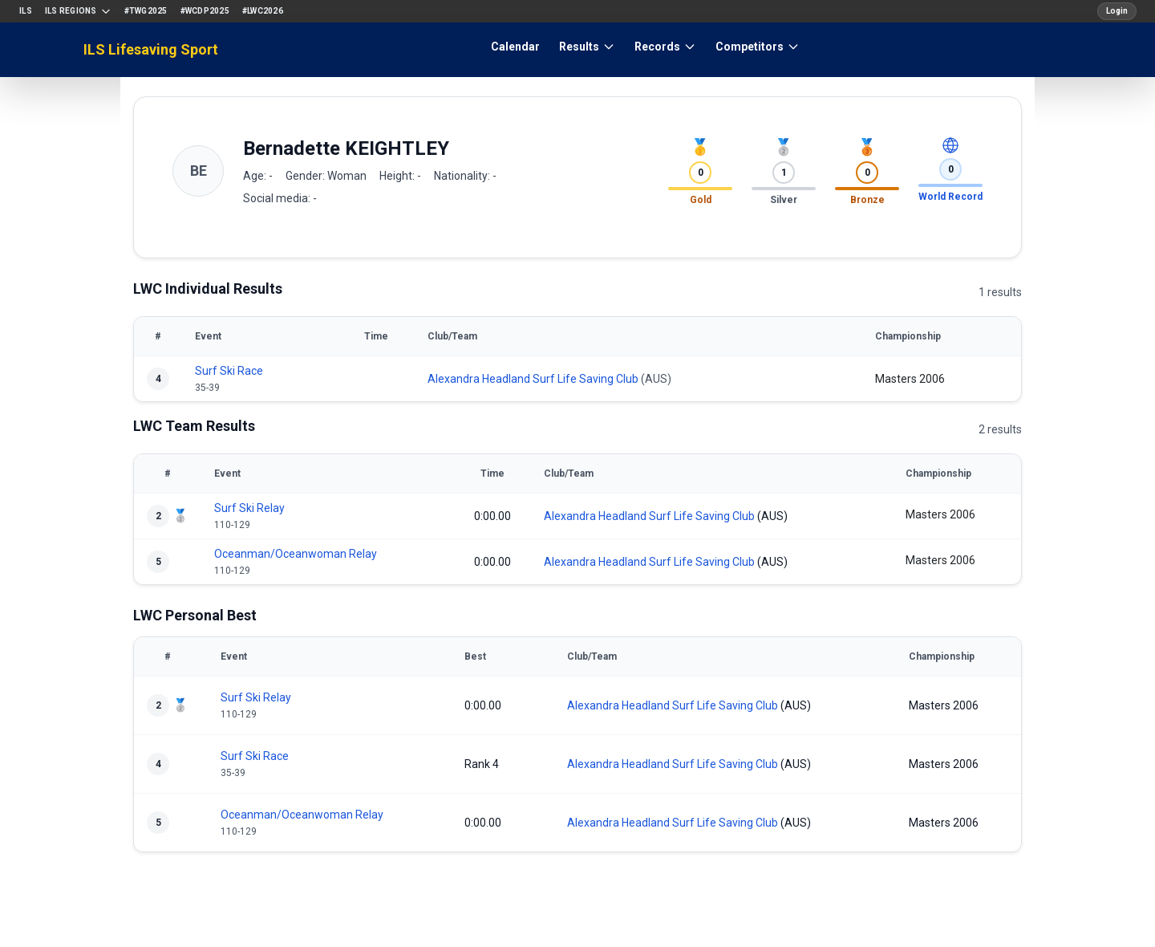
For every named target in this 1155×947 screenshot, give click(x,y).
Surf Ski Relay (249, 508)
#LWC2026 (262, 10)
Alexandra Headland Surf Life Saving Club (533, 378)
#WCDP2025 (204, 10)
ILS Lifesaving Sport (150, 49)
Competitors (757, 46)
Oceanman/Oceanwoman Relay (295, 553)
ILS (25, 10)
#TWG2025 (146, 10)
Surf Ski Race (229, 370)
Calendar (515, 46)
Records (665, 46)
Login (1117, 10)
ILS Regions (78, 11)
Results (587, 46)
